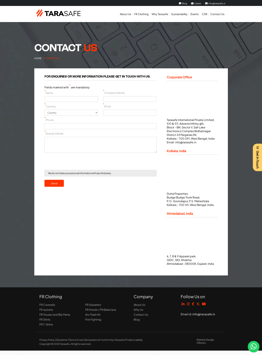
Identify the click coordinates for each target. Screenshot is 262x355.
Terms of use (76, 339)
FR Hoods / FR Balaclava (100, 309)
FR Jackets (46, 309)
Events (195, 14)
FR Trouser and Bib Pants (54, 314)
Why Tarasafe (160, 14)
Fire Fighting (93, 319)
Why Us (138, 309)
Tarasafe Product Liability (129, 339)
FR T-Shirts (46, 324)
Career (196, 3)
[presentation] (70, 162)
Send (54, 183)
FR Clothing (141, 14)
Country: (50, 106)
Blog (183, 3)
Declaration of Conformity (99, 339)
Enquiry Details (54, 133)
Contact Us (217, 14)
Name (48, 92)
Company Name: (114, 92)
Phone (49, 119)
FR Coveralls (47, 304)
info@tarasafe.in (215, 3)
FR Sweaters (93, 304)
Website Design (205, 339)
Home (38, 58)
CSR (204, 14)
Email (107, 106)
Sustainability (179, 14)
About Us (125, 14)
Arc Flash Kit (93, 314)
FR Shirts (44, 319)
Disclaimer (62, 339)
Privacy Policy (47, 339)
